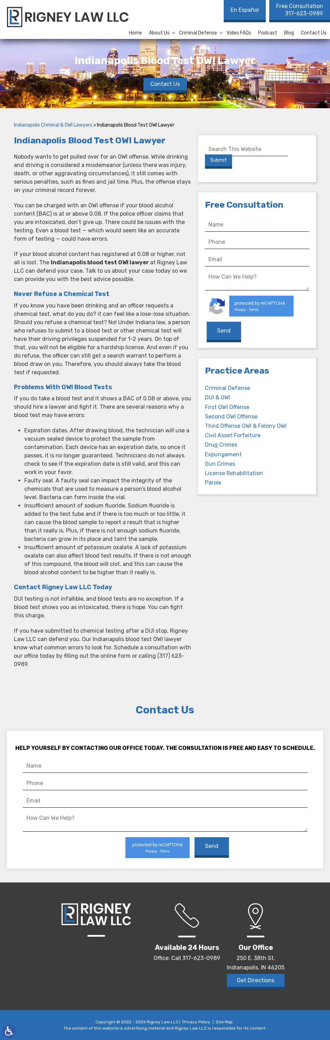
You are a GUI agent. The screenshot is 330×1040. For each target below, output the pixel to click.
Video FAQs (238, 33)
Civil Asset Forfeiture (233, 434)
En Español (245, 10)
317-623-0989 (299, 10)
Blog (289, 33)
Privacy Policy (196, 1021)
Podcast (267, 33)
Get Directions (255, 980)
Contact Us (314, 33)
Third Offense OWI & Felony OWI (246, 425)
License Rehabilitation (234, 472)
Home (135, 33)
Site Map (224, 1021)
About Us (159, 33)
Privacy (240, 310)
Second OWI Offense (231, 416)
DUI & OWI (217, 396)
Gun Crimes (220, 462)
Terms (253, 310)
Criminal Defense (198, 33)
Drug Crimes (221, 444)
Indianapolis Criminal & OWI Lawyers (53, 125)
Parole (213, 482)
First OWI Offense (227, 406)
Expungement (223, 453)
